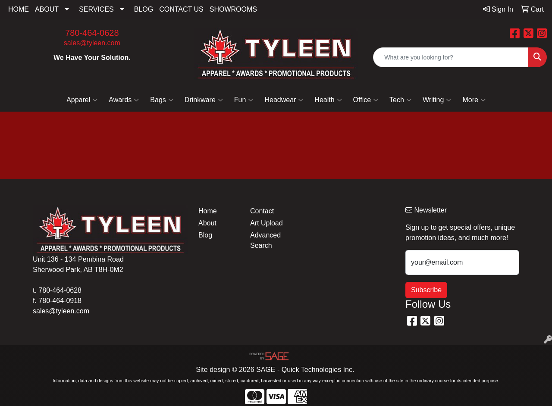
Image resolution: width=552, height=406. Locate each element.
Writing (437, 100)
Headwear (283, 100)
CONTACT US (181, 9)
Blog (205, 235)
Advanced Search (265, 240)
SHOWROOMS (233, 9)
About (207, 223)
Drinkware (204, 100)
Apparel (81, 100)
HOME (18, 9)
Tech (400, 100)
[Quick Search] (451, 57)
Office (366, 100)
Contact (262, 211)
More (473, 100)
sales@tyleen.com (92, 43)
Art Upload (266, 223)
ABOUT (47, 9)
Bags (161, 100)
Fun (244, 100)
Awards (124, 100)
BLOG (143, 9)
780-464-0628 (92, 32)
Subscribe (426, 290)
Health (328, 100)
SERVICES (96, 9)
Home (207, 211)
